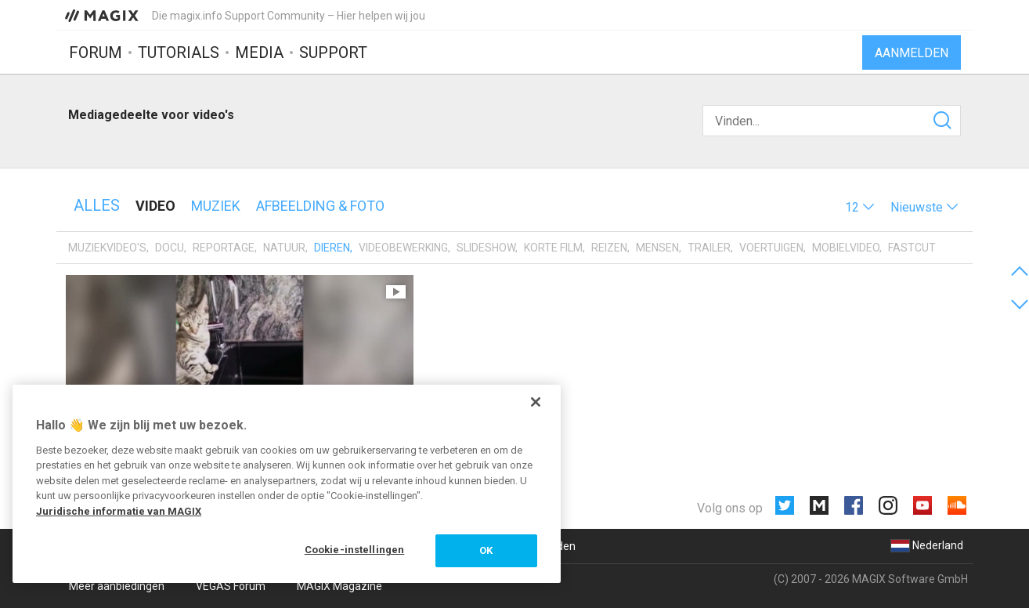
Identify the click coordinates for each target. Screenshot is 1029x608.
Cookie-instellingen (354, 550)
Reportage (224, 247)
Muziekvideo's (107, 247)
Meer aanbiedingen (116, 586)
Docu (169, 247)
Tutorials (178, 52)
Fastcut (912, 247)
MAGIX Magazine (339, 586)
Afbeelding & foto (320, 205)
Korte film (553, 247)
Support (333, 52)
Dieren (332, 247)
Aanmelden (911, 52)
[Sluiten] (535, 402)
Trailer (709, 247)
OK (486, 550)
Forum (95, 52)
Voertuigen (771, 247)
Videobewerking (403, 247)
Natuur (284, 247)
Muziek (215, 205)
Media (259, 52)
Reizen (609, 247)
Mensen (657, 247)
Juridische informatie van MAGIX (118, 511)
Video (155, 205)
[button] (860, 207)
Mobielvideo (845, 247)
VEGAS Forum (230, 586)
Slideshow (486, 247)
